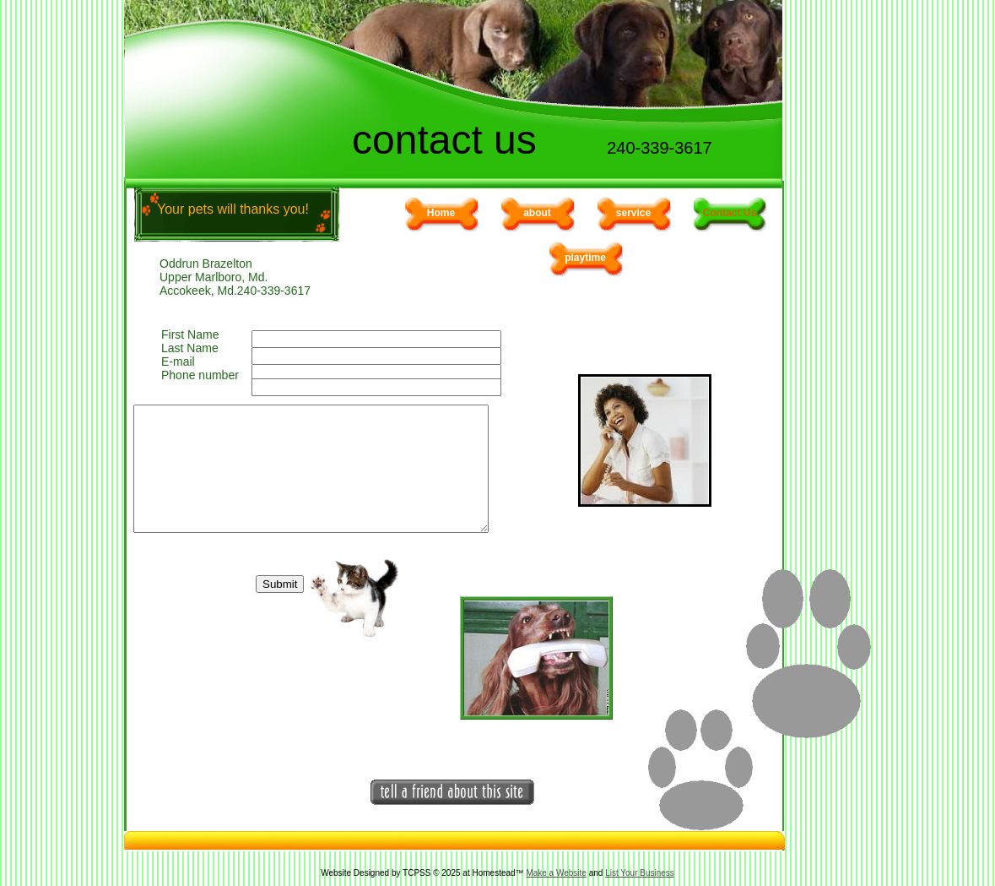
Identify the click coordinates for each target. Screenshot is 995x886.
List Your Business (639, 873)
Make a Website (556, 873)
